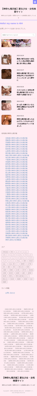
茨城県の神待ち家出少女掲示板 (16, 162)
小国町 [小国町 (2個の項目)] (4, 270)
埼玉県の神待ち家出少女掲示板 (16, 157)
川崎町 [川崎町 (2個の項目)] (11, 270)
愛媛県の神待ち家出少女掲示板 (16, 216)
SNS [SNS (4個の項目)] (12, 252)
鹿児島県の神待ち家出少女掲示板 (17, 235)
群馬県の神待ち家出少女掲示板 (16, 164)
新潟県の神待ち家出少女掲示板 (16, 168)
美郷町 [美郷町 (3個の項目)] (19, 279)
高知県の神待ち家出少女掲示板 (16, 214)
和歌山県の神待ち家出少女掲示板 (17, 201)
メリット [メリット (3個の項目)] (11, 261)
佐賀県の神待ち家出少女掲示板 (16, 227)
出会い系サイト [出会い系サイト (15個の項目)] (13, 264)
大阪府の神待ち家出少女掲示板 (16, 188)
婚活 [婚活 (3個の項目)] (9, 267)
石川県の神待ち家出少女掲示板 (16, 170)
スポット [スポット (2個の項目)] (5, 255)
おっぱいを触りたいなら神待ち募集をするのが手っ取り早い (25, 107)
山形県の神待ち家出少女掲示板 (16, 151)
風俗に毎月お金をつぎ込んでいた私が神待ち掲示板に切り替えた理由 (25, 61)
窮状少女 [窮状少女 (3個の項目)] (5, 279)
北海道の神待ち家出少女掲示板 (16, 138)
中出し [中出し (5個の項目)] (19, 261)
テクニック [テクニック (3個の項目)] (28, 255)
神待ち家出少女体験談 (13, 240)
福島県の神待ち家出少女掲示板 (16, 144)
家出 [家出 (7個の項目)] (14, 267)
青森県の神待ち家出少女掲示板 (16, 140)
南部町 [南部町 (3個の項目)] (23, 264)
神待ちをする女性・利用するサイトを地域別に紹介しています (18, 385)
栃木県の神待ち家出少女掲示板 (16, 166)
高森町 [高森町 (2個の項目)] (4, 282)
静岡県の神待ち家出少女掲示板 (16, 183)
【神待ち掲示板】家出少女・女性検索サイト (18, 10)
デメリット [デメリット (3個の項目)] (5, 258)
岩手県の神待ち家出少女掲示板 (16, 147)
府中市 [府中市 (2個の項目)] (24, 270)
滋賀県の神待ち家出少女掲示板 (16, 196)
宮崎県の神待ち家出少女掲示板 (16, 233)
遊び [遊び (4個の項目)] (31, 279)
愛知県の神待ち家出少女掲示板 (16, 181)
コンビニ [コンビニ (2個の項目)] (24, 252)
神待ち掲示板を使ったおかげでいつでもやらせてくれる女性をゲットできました (25, 122)
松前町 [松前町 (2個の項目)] (18, 273)
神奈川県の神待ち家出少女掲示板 (17, 155)
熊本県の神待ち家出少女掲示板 (16, 225)
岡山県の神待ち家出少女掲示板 (16, 205)
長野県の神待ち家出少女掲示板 (16, 177)
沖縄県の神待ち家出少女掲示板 (16, 238)
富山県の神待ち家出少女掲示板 (16, 173)
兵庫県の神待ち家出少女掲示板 (16, 190)
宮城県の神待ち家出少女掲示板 (16, 142)
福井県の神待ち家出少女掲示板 (16, 175)
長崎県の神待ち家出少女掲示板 (16, 229)
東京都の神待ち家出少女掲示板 (16, 153)
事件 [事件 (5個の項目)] (25, 261)
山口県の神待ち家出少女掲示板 (16, 207)
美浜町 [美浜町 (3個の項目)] (12, 279)
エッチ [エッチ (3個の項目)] (18, 252)
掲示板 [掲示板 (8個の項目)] (31, 270)
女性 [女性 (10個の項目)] (3, 267)
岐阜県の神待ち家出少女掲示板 (16, 186)
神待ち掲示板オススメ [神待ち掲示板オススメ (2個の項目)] (22, 276)
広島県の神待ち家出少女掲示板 (16, 203)
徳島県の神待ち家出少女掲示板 (16, 220)
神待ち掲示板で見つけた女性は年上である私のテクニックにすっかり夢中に (25, 76)
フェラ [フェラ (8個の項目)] (4, 261)
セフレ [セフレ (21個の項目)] (20, 255)
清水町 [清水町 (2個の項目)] (4, 276)
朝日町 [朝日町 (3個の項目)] (11, 273)
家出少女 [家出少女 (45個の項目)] (21, 267)
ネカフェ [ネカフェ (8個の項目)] (22, 258)
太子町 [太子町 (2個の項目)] (29, 264)
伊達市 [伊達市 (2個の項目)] (31, 261)
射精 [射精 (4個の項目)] (27, 267)
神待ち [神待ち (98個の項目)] (11, 276)
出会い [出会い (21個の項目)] (4, 264)
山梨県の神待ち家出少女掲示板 (16, 179)
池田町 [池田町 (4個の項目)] (30, 273)
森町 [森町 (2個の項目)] (23, 273)
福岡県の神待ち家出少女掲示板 (16, 222)
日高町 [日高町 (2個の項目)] (4, 273)
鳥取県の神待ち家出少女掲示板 (16, 212)
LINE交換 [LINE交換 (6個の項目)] (5, 252)
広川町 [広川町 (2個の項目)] (18, 270)
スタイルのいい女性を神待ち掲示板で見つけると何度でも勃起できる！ (25, 92)
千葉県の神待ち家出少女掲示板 (16, 160)
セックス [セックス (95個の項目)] (12, 255)
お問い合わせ (10, 293)
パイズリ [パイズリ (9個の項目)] (30, 258)
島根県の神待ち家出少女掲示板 (16, 209)
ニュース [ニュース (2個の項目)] (14, 258)
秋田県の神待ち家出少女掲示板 (16, 149)
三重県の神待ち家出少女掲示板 (16, 194)
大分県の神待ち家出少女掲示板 (16, 231)
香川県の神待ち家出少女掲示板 (16, 218)
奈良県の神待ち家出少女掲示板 (16, 199)
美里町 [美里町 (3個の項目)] (26, 279)
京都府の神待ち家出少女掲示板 (16, 192)
